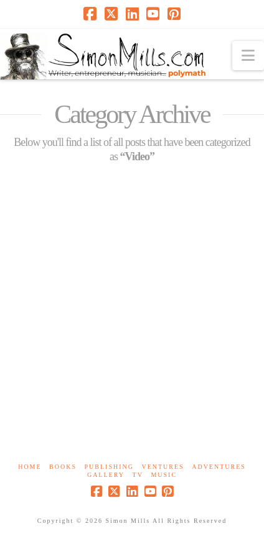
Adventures (219, 466)
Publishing (109, 466)
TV (138, 474)
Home (29, 466)
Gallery (106, 474)
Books (63, 466)
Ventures (162, 466)
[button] (248, 55)
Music (164, 474)
